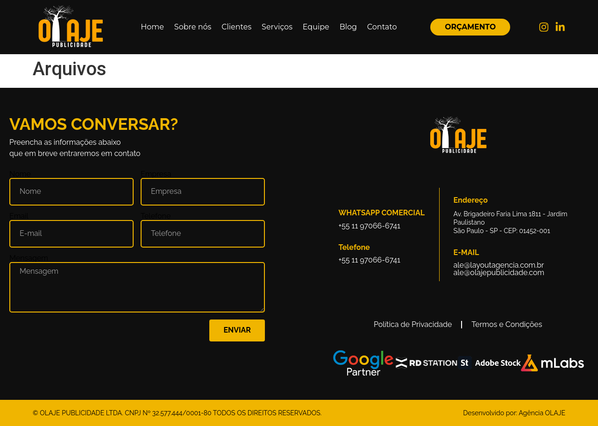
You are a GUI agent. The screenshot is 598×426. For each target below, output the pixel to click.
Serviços (277, 26)
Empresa (156, 174)
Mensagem (28, 258)
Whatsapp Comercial (381, 212)
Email (18, 216)
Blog (348, 26)
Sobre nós (192, 26)
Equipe (316, 26)
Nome (20, 174)
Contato (382, 26)
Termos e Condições (506, 324)
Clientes (236, 26)
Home (152, 26)
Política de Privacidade (413, 324)
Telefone (156, 216)
